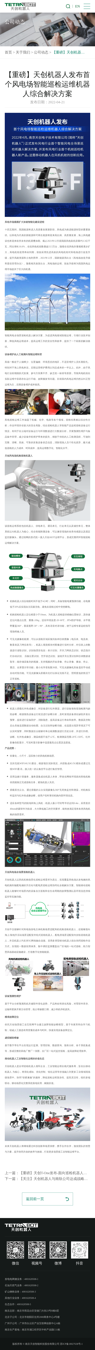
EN (77, 6)
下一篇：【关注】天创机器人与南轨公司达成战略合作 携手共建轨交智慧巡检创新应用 (47, 1179)
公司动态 (41, 52)
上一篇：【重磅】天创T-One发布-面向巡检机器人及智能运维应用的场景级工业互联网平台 (47, 1173)
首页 (8, 52)
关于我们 (23, 52)
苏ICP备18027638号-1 (71, 1344)
